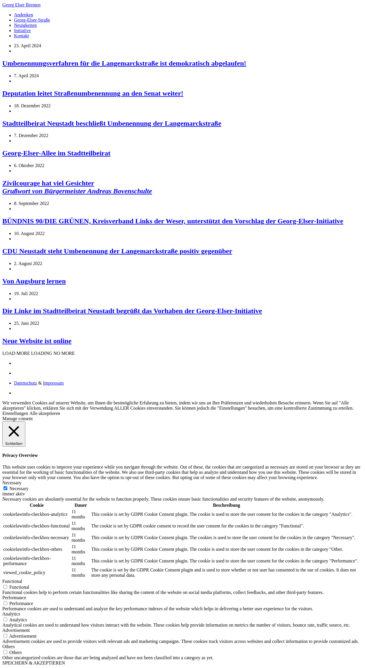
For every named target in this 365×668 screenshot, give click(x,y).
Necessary (19, 488)
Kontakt (21, 35)
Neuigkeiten (25, 25)
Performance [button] (14, 597)
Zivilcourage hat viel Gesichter (77, 187)
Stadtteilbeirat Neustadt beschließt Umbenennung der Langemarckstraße (111, 123)
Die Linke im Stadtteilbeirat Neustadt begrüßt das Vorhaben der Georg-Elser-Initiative (132, 311)
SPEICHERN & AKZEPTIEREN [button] (33, 662)
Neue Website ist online (37, 341)
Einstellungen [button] (15, 413)
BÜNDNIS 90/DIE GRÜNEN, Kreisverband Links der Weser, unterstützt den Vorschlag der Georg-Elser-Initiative (172, 221)
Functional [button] (12, 581)
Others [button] (8, 646)
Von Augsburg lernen (34, 281)
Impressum (53, 383)
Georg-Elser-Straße (32, 19)
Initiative (22, 30)
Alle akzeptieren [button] (44, 413)
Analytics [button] (11, 613)
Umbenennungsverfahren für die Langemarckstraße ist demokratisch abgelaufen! (124, 63)
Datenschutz (25, 383)
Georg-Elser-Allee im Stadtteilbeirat (56, 153)
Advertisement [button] (16, 630)
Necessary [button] (12, 482)
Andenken (23, 14)
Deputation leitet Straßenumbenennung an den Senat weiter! (92, 93)
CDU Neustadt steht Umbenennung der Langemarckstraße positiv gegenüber (117, 251)
